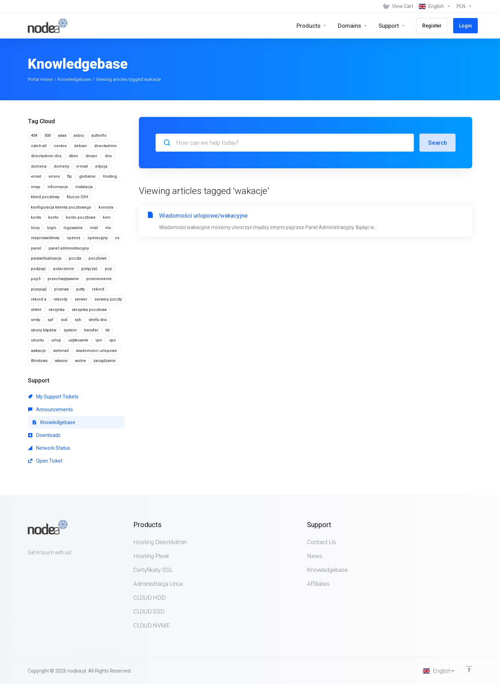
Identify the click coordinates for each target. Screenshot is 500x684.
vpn (98, 340)
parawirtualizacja (46, 258)
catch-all (39, 146)
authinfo (99, 135)
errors (54, 176)
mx (108, 228)
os (117, 238)
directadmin (105, 146)
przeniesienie (99, 279)
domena (39, 166)
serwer (81, 299)
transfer (91, 330)
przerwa (61, 289)
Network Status (49, 448)
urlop (56, 340)
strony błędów (43, 330)
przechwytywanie (63, 279)
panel (36, 248)
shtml (36, 309)
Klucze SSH (77, 197)
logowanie (73, 228)
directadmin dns (46, 156)
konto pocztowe (80, 217)
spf (50, 320)
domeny (61, 166)
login (51, 228)
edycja (101, 166)
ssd (64, 320)
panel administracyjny (69, 248)
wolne (80, 360)
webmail (61, 350)
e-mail (82, 166)
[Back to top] (469, 669)
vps (112, 340)
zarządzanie (104, 360)
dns (108, 156)
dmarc (91, 156)
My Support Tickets (53, 396)
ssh (78, 320)
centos (60, 146)
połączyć (89, 269)
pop (108, 269)
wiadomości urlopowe (96, 350)
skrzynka (57, 309)
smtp (35, 320)
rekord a (38, 299)
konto (53, 217)
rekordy (60, 299)
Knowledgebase (74, 79)
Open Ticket (45, 461)
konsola (106, 207)
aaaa (62, 135)
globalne (87, 176)
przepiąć (39, 289)
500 (47, 135)
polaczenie (63, 269)
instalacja (84, 187)
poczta (75, 258)
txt (107, 330)
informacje (58, 187)
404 (34, 135)
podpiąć (38, 269)
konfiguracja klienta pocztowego (61, 207)
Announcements (50, 409)
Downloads (44, 435)
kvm (106, 217)
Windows (39, 360)
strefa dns (98, 320)
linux (35, 228)
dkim (73, 156)
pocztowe (98, 258)
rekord (98, 289)
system (70, 330)
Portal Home (40, 79)
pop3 (35, 279)
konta (36, 217)
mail (94, 228)
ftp (69, 176)
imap (35, 187)
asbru (79, 135)
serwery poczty (108, 299)
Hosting (110, 176)
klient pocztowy (45, 197)
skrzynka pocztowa (89, 309)
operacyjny (98, 238)
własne (61, 360)
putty (80, 289)
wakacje (38, 350)
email (36, 176)
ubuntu (37, 340)
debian (80, 146)
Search (437, 142)
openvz (73, 238)
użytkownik (78, 340)
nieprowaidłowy (45, 238)
